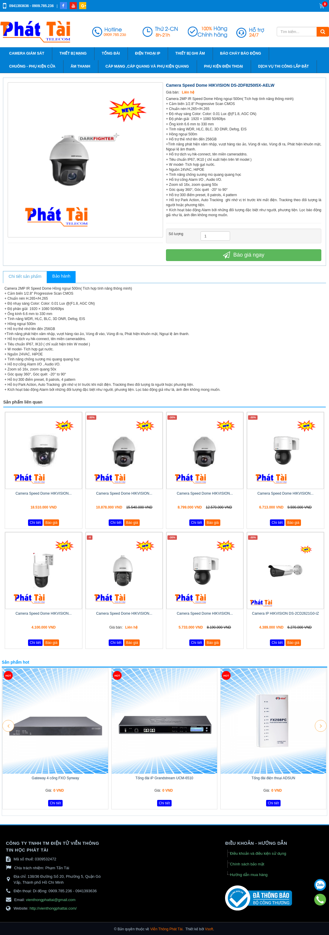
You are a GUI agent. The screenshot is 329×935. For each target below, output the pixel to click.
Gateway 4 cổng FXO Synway (55, 778)
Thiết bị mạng (73, 53)
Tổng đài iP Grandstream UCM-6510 (164, 778)
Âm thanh (80, 66)
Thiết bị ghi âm (190, 53)
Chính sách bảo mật (247, 864)
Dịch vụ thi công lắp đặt (283, 66)
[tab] (25, 277)
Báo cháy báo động (240, 53)
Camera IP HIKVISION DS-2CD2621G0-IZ (285, 613)
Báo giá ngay (243, 254)
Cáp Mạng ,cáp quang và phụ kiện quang (147, 66)
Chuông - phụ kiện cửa (32, 66)
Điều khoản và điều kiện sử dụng (258, 853)
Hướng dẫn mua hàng (249, 874)
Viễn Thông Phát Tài (166, 929)
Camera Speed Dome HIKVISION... (43, 493)
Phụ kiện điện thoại (223, 66)
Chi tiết (35, 523)
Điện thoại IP (147, 53)
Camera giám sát (26, 53)
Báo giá (51, 523)
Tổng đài (111, 53)
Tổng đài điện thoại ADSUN (273, 778)
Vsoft (209, 929)
